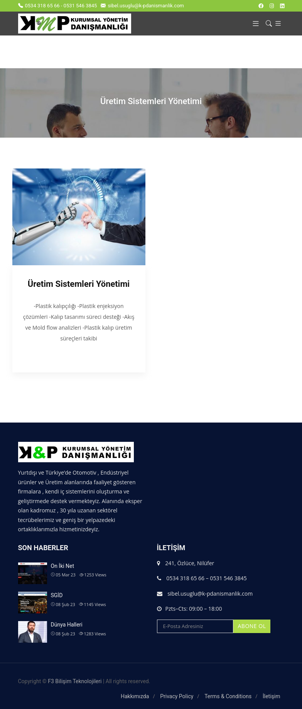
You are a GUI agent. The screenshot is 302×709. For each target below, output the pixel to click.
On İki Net (62, 566)
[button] (253, 23)
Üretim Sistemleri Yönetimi (79, 284)
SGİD (57, 595)
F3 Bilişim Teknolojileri (74, 681)
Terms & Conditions (227, 696)
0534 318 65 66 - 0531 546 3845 (57, 5)
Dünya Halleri (67, 624)
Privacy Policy (176, 696)
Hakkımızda (135, 696)
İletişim (271, 696)
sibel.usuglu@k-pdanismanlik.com (142, 5)
